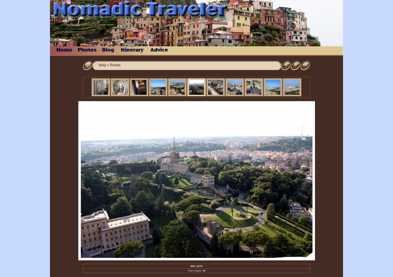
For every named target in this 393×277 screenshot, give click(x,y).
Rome (115, 65)
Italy (102, 65)
